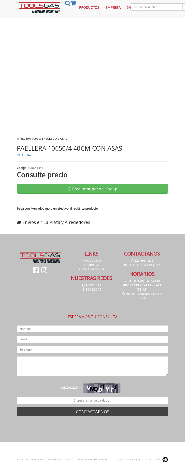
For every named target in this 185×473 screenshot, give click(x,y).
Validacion (69, 388)
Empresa (113, 7)
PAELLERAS (25, 155)
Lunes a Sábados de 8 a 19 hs (142, 296)
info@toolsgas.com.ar (142, 265)
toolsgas (91, 285)
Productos (89, 7)
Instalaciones (91, 269)
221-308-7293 (142, 261)
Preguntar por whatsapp (92, 188)
